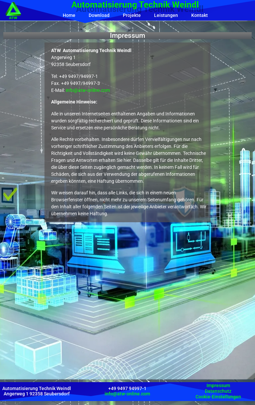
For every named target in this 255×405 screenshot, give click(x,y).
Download (99, 15)
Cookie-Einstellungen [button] (218, 396)
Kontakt (199, 15)
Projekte (132, 15)
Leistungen (166, 15)
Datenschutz (218, 391)
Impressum (218, 385)
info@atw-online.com (88, 90)
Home (69, 15)
